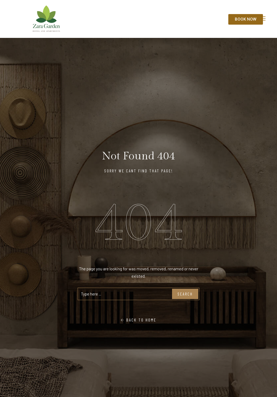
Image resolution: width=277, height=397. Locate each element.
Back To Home (138, 319)
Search (185, 293)
